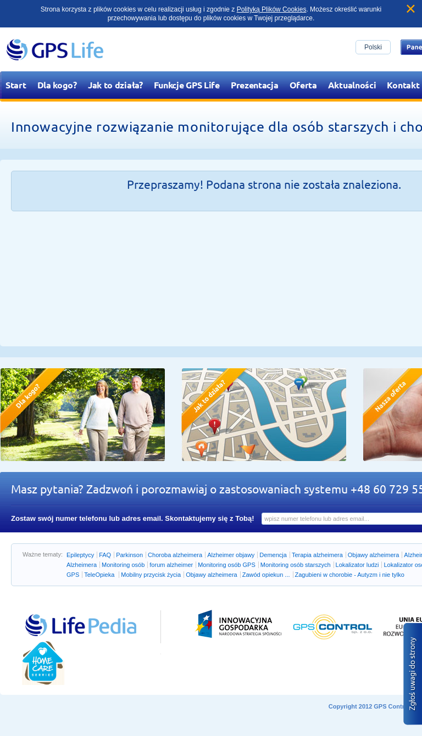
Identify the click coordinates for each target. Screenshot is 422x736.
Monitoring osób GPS (227, 564)
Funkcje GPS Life (187, 85)
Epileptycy (80, 555)
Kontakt (403, 85)
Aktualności (352, 85)
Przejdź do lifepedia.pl (68, 613)
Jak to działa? (115, 85)
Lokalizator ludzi (357, 564)
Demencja (273, 555)
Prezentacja (255, 85)
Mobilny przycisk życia (151, 574)
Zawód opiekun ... (266, 574)
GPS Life (55, 49)
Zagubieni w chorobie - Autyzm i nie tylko (349, 574)
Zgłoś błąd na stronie (412, 674)
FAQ (105, 555)
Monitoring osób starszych (295, 564)
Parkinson (129, 555)
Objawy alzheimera (373, 555)
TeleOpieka (100, 574)
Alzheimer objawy (230, 555)
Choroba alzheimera (175, 555)
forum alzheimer (171, 564)
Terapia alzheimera (317, 555)
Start (15, 85)
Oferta (303, 85)
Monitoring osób (123, 564)
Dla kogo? (57, 85)
